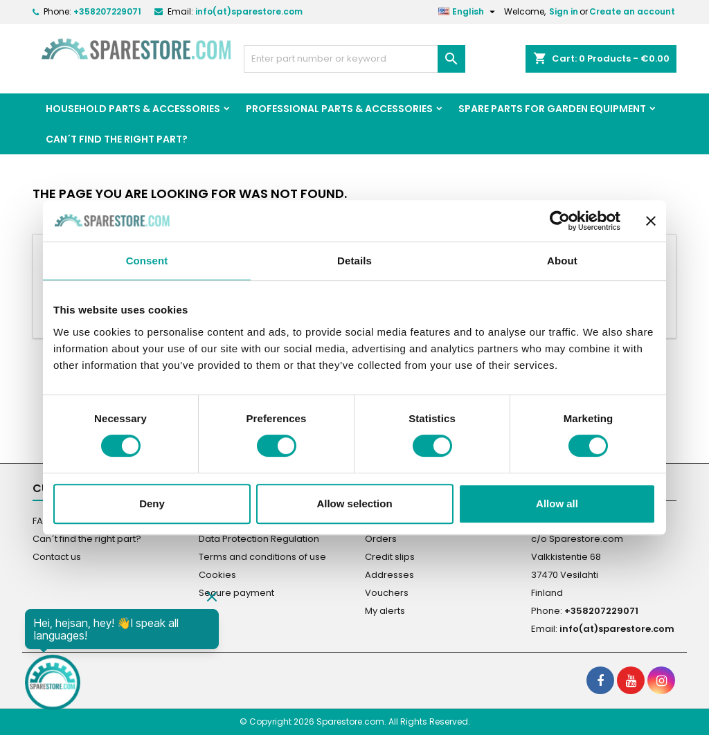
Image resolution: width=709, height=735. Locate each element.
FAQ (42, 520)
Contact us (57, 556)
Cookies (217, 574)
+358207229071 (107, 11)
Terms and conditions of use (262, 556)
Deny (152, 503)
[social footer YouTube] (631, 680)
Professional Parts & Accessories (339, 109)
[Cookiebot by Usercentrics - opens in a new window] (559, 220)
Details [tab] (354, 260)
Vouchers (387, 592)
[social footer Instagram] (661, 680)
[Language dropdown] (468, 12)
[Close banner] (651, 221)
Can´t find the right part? (117, 139)
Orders (381, 538)
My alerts (385, 610)
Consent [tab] (147, 260)
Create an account (632, 11)
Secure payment (236, 592)
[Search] (354, 59)
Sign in (563, 11)
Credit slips (390, 556)
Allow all (557, 503)
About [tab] (562, 260)
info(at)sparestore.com (249, 11)
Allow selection (354, 503)
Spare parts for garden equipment (552, 109)
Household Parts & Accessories (133, 109)
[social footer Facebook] (600, 680)
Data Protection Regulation (259, 538)
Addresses (389, 574)
